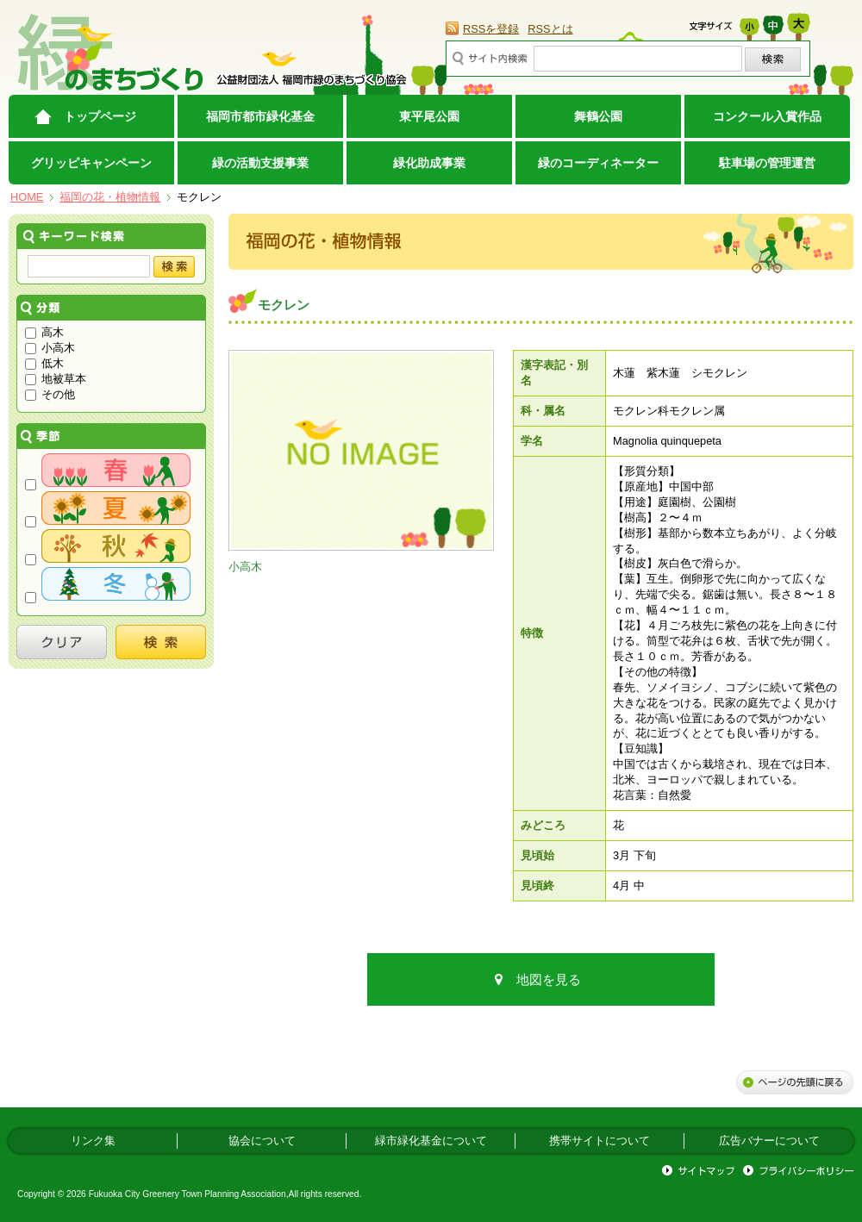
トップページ (100, 116)
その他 (50, 394)
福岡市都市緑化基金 (260, 116)
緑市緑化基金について (431, 1140)
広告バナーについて (769, 1140)
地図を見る (548, 979)
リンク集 (93, 1140)
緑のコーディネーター (598, 163)
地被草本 (55, 378)
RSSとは (550, 28)
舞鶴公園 (598, 116)
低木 (44, 363)
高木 (44, 332)
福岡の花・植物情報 (109, 196)
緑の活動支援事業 (260, 163)
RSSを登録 (491, 28)
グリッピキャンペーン (91, 163)
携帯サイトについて (599, 1140)
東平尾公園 (429, 116)
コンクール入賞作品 (767, 116)
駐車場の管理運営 (767, 163)
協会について (262, 1140)
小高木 (50, 347)
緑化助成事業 (429, 163)
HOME (26, 196)
